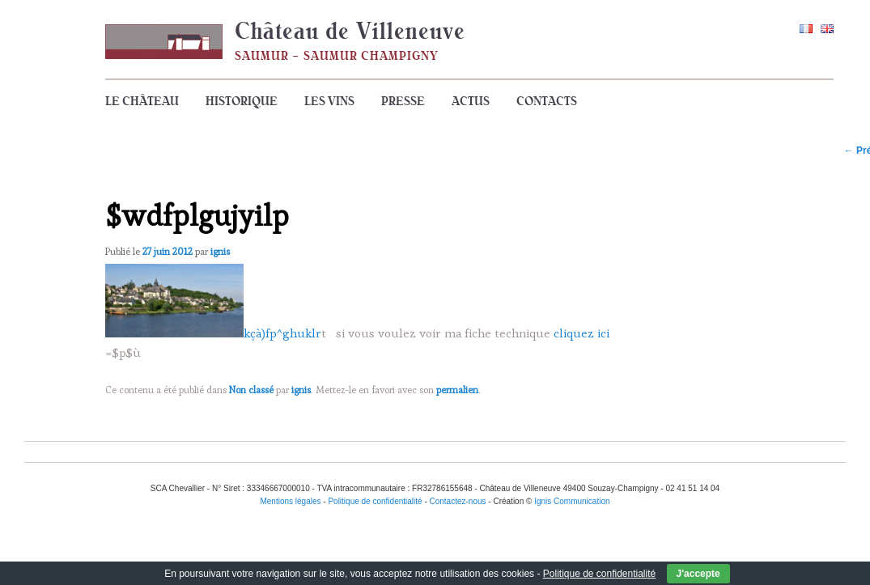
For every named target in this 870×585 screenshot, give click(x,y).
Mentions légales (290, 501)
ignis (220, 251)
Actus (471, 101)
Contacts (546, 101)
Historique (242, 101)
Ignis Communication (571, 501)
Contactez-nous (458, 501)
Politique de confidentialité (599, 573)
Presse (403, 101)
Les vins (329, 101)
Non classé (251, 390)
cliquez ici (581, 333)
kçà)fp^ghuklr (282, 333)
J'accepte (698, 573)
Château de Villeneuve (350, 30)
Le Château (142, 101)
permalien (457, 390)
